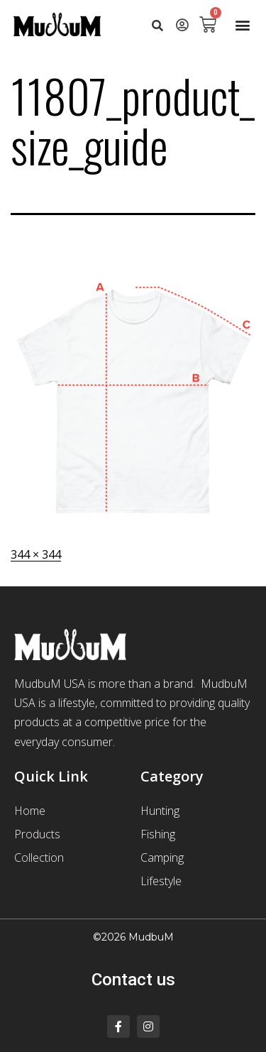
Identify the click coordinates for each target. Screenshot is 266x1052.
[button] (158, 26)
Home (29, 810)
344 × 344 (36, 554)
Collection (39, 857)
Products (37, 834)
